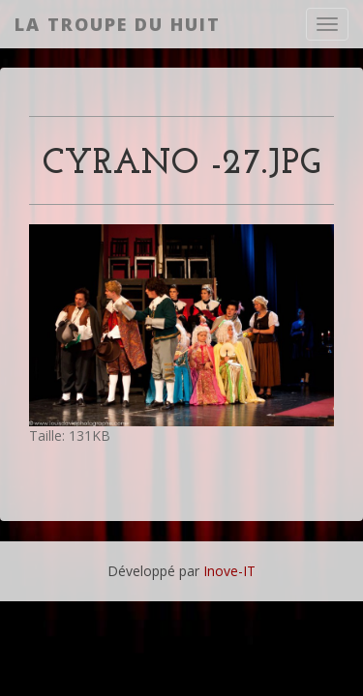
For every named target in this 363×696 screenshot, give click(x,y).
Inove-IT (229, 571)
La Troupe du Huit (118, 24)
